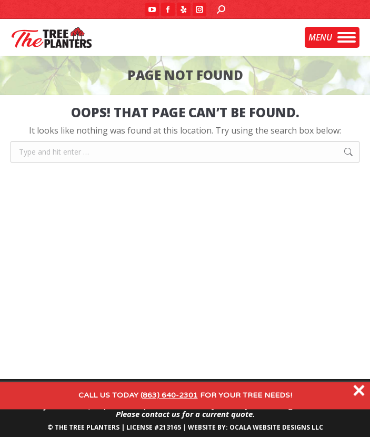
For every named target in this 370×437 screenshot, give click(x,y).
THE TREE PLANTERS (87, 427)
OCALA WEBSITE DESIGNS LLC (276, 427)
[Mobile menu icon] (332, 37)
